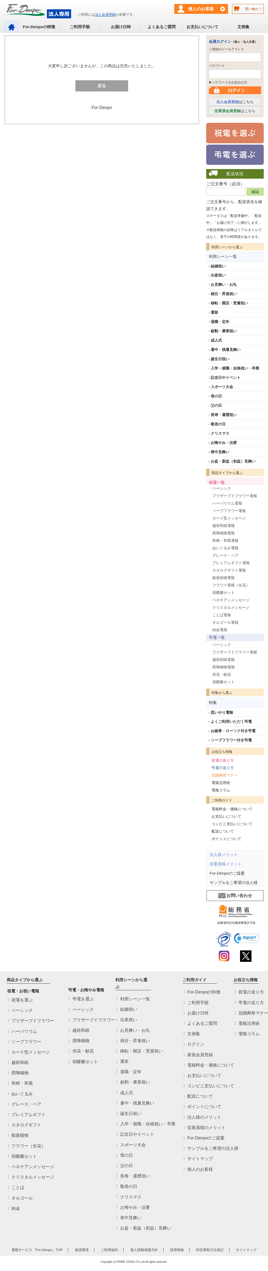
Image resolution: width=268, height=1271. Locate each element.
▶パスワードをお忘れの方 (228, 82)
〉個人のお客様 (198, 1169)
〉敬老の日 (126, 1186)
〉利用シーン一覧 (133, 999)
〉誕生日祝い (128, 1113)
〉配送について (198, 1096)
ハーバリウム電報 (227, 503)
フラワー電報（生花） (231, 585)
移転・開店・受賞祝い (229, 303)
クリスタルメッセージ (231, 607)
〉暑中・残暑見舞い (135, 1103)
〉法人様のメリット (202, 1117)
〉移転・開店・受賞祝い (139, 1051)
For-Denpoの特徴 (39, 26)
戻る (102, 85)
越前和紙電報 (223, 525)
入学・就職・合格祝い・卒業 (235, 368)
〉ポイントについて (202, 1106)
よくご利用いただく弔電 (231, 721)
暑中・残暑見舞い (226, 349)
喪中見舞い (220, 452)
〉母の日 (124, 1155)
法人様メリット (224, 854)
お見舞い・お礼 (224, 284)
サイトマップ (246, 1250)
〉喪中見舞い (128, 1217)
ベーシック (221, 488)
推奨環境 (82, 1250)
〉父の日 (124, 1165)
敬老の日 (218, 424)
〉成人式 (124, 1092)
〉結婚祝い (126, 1009)
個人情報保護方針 (144, 1250)
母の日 (216, 396)
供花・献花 (221, 674)
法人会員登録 (105, 14)
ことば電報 (221, 615)
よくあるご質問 (162, 26)
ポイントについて (226, 839)
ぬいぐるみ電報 (225, 548)
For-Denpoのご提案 (227, 873)
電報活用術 (221, 783)
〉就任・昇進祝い (133, 1040)
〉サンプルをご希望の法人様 (210, 1148)
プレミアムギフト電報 (231, 563)
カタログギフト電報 (229, 570)
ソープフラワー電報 (229, 511)
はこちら (235, 102)
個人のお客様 (201, 9)
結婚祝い (218, 266)
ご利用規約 (109, 1250)
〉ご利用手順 (196, 1002)
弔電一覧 (217, 637)
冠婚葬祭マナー (225, 775)
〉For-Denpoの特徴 (201, 992)
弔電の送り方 (223, 768)
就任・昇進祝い (224, 294)
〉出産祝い (126, 1019)
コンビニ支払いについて (232, 824)
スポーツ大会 (222, 387)
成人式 (216, 340)
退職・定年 (220, 322)
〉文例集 (191, 1033)
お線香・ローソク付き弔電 (233, 731)
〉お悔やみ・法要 (133, 1207)
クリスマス (220, 433)
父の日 (216, 405)
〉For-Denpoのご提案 (204, 1138)
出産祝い (218, 275)
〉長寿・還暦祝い (133, 1176)
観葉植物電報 (223, 578)
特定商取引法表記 (210, 1250)
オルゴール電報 (225, 622)
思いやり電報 (222, 712)
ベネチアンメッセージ (231, 600)
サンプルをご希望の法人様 (234, 882)
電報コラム (221, 790)
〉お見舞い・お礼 (133, 1030)
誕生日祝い (220, 359)
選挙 (214, 312)
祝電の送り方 (223, 760)
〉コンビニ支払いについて (208, 1086)
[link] (247, 939)
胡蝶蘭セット (223, 592)
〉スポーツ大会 (131, 1144)
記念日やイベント (226, 377)
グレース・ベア (225, 555)
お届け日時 (121, 26)
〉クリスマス (128, 1196)
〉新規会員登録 (198, 1054)
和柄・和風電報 (225, 540)
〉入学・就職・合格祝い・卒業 (146, 1124)
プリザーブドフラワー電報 (234, 496)
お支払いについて (202, 26)
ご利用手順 (80, 26)
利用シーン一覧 (223, 256)
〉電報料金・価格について (208, 1065)
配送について (223, 831)
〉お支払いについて (202, 1075)
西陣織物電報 (223, 533)
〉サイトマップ (198, 1158)
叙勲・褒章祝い (224, 331)
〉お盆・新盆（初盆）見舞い (143, 1228)
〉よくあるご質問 (200, 1023)
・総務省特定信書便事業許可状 (234, 922)
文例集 (243, 26)
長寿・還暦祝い (224, 415)
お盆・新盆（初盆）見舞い (233, 461)
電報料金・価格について (232, 809)
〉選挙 (122, 1061)
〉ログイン (193, 1044)
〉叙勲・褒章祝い (133, 1082)
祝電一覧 (217, 482)
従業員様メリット (226, 864)
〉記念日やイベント (135, 1134)
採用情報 (177, 1250)
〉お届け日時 (196, 1012)
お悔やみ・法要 (224, 443)
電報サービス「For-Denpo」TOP (37, 1250)
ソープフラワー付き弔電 (231, 740)
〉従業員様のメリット (204, 1127)
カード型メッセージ (229, 518)
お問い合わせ (235, 895)
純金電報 (219, 630)
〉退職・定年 (128, 1071)
